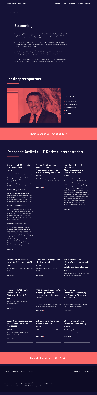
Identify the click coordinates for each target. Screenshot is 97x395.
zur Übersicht (14, 13)
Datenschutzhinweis (88, 375)
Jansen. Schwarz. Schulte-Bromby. (16, 4)
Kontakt (31, 375)
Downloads (15, 375)
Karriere (7, 375)
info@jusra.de (38, 389)
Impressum (77, 375)
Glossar (24, 375)
